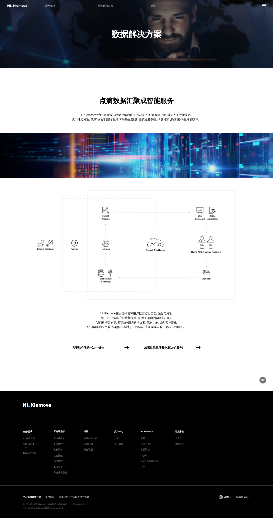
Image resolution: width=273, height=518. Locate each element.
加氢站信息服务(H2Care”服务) (163, 347)
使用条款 (49, 496)
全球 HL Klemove (149, 460)
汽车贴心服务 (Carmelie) (88, 347)
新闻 (116, 438)
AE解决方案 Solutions (28, 445)
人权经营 (58, 449)
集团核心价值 (90, 438)
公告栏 (178, 438)
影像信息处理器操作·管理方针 (74, 496)
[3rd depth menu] (172, 5)
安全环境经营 (60, 472)
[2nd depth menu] (119, 5)
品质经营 (58, 460)
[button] (262, 380)
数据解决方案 (29, 453)
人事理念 (88, 443)
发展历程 (145, 449)
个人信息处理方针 (32, 496)
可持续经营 (59, 438)
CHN (226, 496)
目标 (143, 466)
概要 (143, 438)
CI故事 (144, 455)
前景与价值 (146, 443)
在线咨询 (179, 443)
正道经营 (58, 443)
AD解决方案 (29, 438)
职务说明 (88, 449)
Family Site (242, 496)
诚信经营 (58, 466)
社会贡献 (58, 455)
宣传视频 (118, 443)
